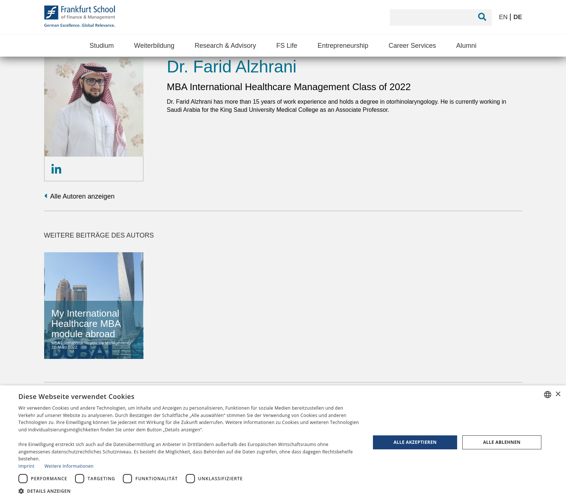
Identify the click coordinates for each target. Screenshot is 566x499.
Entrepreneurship (342, 45)
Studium (101, 45)
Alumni (466, 45)
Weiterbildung (154, 45)
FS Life (286, 45)
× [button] (557, 394)
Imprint (26, 466)
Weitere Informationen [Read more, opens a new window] (69, 466)
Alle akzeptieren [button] (415, 442)
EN (504, 17)
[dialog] (283, 442)
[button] (189, 490)
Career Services (412, 45)
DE (517, 17)
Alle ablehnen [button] (501, 442)
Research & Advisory (225, 45)
